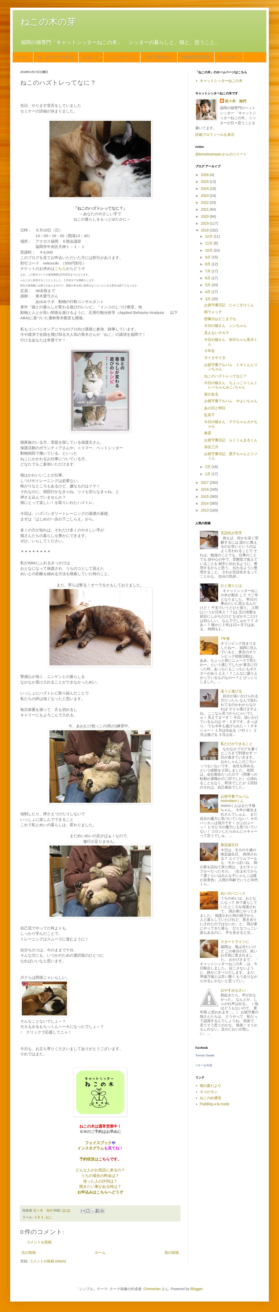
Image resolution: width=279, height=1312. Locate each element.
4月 (208, 292)
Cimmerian (152, 1289)
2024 (205, 188)
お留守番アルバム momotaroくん (237, 798)
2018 (205, 230)
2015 (205, 496)
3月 (208, 299)
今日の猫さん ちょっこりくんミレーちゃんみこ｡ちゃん (230, 385)
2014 (205, 503)
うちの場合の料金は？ (100, 1175)
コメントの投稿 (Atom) (47, 1261)
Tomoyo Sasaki (204, 1055)
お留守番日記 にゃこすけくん (229, 305)
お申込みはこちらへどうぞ (100, 1192)
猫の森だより (210, 1086)
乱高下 (209, 415)
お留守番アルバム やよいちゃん (230, 401)
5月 (208, 285)
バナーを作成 (203, 1065)
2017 (205, 482)
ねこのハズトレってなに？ (225, 376)
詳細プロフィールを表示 (214, 135)
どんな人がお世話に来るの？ (100, 1170)
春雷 (207, 433)
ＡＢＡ (39, 1217)
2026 (205, 175)
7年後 (225, 638)
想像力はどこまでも (220, 319)
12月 (209, 236)
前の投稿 (172, 1252)
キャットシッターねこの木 (221, 81)
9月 (208, 257)
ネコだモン (209, 1092)
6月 (208, 278)
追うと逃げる (231, 691)
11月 (209, 243)
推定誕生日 (229, 845)
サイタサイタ (214, 358)
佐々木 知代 (235, 101)
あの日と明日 (214, 408)
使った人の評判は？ (100, 1181)
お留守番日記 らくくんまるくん (230, 440)
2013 (205, 510)
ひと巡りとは (231, 586)
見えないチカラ (216, 333)
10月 (209, 250)
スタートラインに (235, 942)
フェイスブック (98, 1143)
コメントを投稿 (39, 1242)
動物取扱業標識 (196, 57)
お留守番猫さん (159, 57)
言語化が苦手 (231, 533)
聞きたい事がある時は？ (100, 1186)
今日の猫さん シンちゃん (225, 326)
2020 (205, 216)
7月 (208, 271)
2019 (205, 223)
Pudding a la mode (215, 1104)
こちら (60, 268)
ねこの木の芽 (48, 22)
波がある (211, 394)
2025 (205, 182)
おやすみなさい (233, 990)
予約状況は (88, 1159)
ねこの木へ (229, 57)
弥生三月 (211, 447)
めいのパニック (233, 893)
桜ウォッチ (213, 312)
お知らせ (91, 57)
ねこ (49, 1217)
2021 (205, 209)
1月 (208, 474)
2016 (205, 489)
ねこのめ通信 (210, 1098)
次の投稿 (29, 1252)
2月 (208, 467)
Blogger (196, 1289)
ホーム (23, 57)
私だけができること (237, 744)
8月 (208, 264)
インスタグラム (122, 57)
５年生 (209, 351)
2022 (205, 202)
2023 (205, 196)
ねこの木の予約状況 (56, 57)
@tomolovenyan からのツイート (221, 154)
